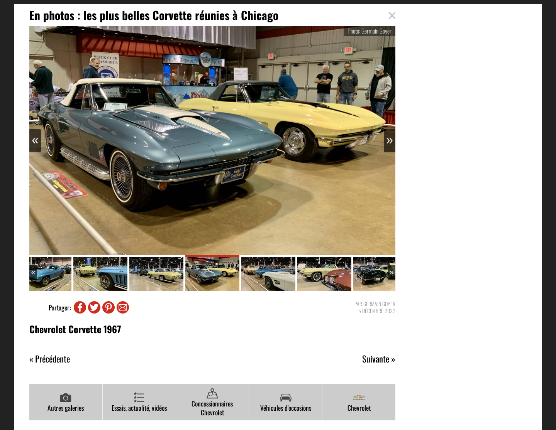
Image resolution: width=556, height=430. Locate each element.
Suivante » (378, 358)
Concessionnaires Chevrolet (212, 402)
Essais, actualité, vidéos (139, 402)
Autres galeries (65, 402)
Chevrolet (359, 402)
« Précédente (49, 358)
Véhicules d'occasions (285, 402)
